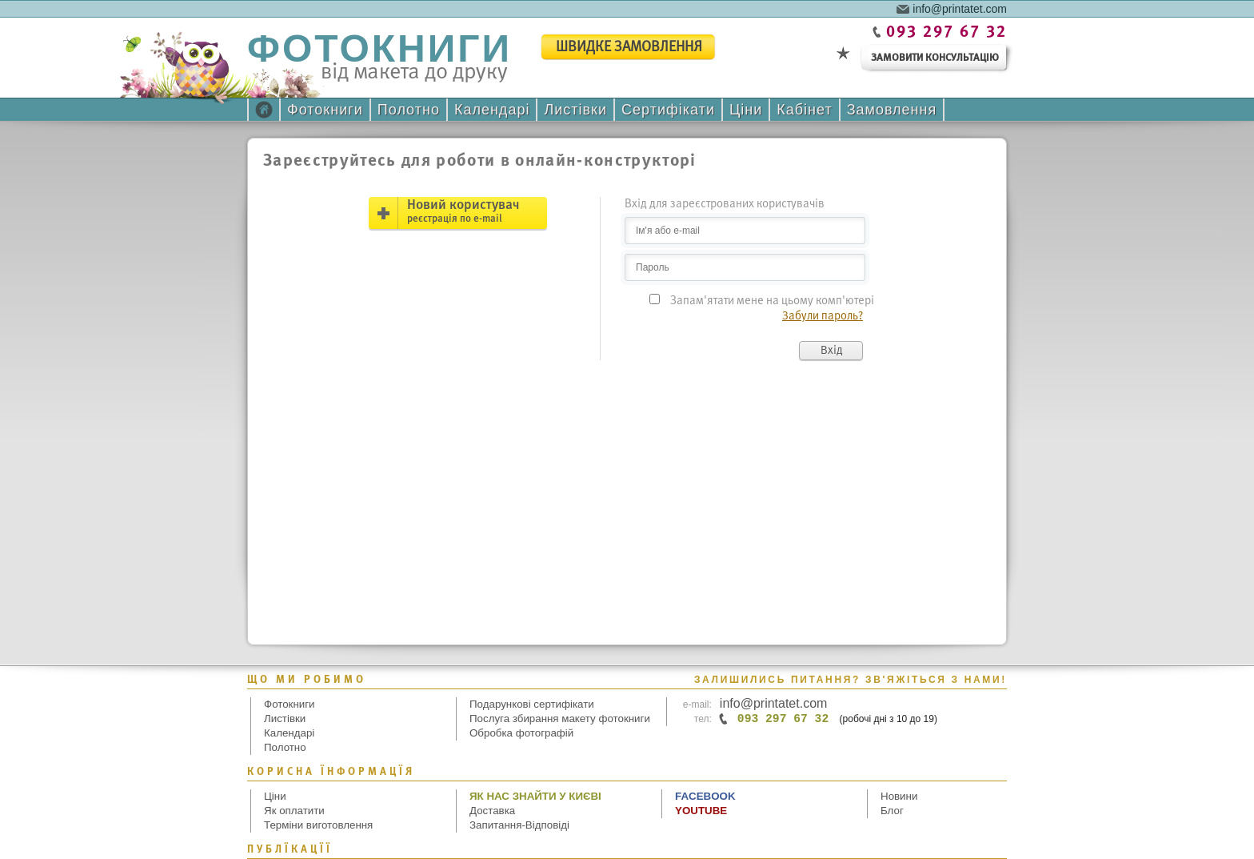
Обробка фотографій (521, 733)
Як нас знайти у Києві (535, 796)
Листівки (575, 110)
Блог (892, 811)
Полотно (408, 110)
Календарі (491, 110)
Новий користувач (463, 211)
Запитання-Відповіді (519, 825)
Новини (899, 796)
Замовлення (892, 110)
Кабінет (804, 110)
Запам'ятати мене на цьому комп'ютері (772, 301)
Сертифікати (668, 110)
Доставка (492, 811)
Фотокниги (325, 110)
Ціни (745, 110)
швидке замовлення (629, 47)
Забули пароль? (822, 316)
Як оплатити (294, 811)
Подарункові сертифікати (531, 704)
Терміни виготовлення (318, 825)
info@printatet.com (960, 8)
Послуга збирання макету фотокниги (559, 718)
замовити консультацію (935, 58)
